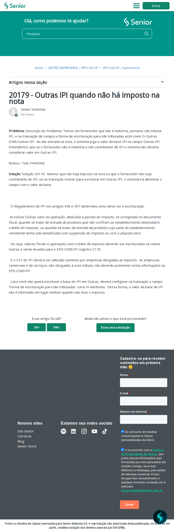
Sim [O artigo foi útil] (36, 327)
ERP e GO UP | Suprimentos (120, 68)
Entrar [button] (156, 6)
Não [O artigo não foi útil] (56, 327)
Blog (20, 441)
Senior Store (27, 446)
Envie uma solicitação (115, 327)
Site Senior (25, 431)
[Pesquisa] (87, 34)
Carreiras (24, 436)
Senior (39, 68)
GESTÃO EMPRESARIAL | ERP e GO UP (73, 68)
